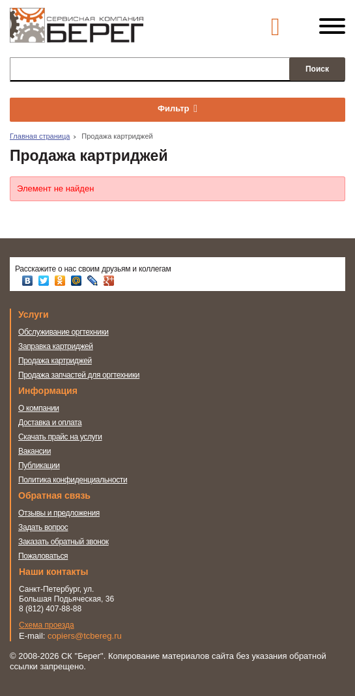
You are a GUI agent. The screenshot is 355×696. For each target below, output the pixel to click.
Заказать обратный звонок (63, 541)
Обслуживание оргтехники (63, 332)
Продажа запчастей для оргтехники (78, 375)
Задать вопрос (43, 527)
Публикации (39, 465)
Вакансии (34, 451)
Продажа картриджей (55, 360)
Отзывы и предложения (59, 513)
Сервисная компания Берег (76, 31)
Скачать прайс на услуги (60, 436)
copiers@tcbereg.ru (85, 636)
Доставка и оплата (49, 422)
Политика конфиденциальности (72, 479)
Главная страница (40, 136)
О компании (38, 408)
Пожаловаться (43, 556)
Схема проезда (46, 625)
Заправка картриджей (55, 346)
